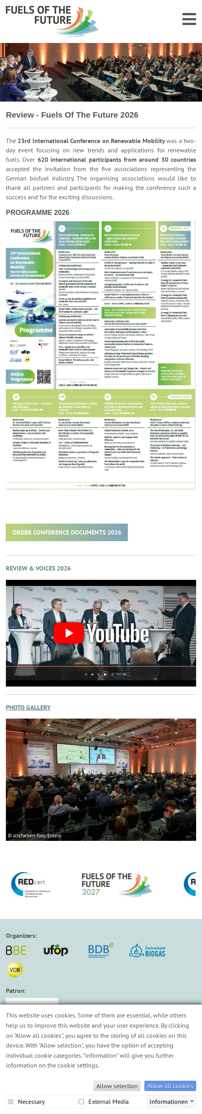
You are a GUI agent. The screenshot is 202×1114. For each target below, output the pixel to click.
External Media (104, 1101)
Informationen (169, 1101)
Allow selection (117, 1086)
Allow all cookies (170, 1086)
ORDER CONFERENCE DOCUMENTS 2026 (67, 532)
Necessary (26, 1101)
